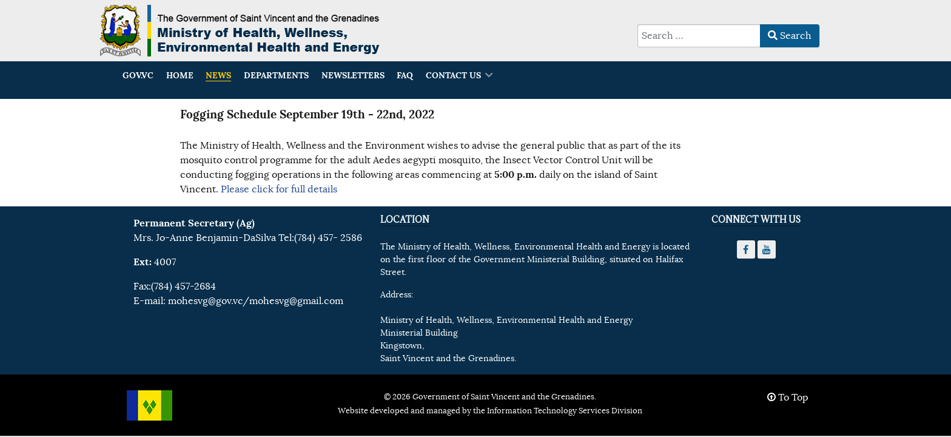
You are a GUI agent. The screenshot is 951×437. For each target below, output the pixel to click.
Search (790, 36)
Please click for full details (279, 189)
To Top (787, 397)
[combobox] (699, 35)
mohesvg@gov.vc (205, 301)
